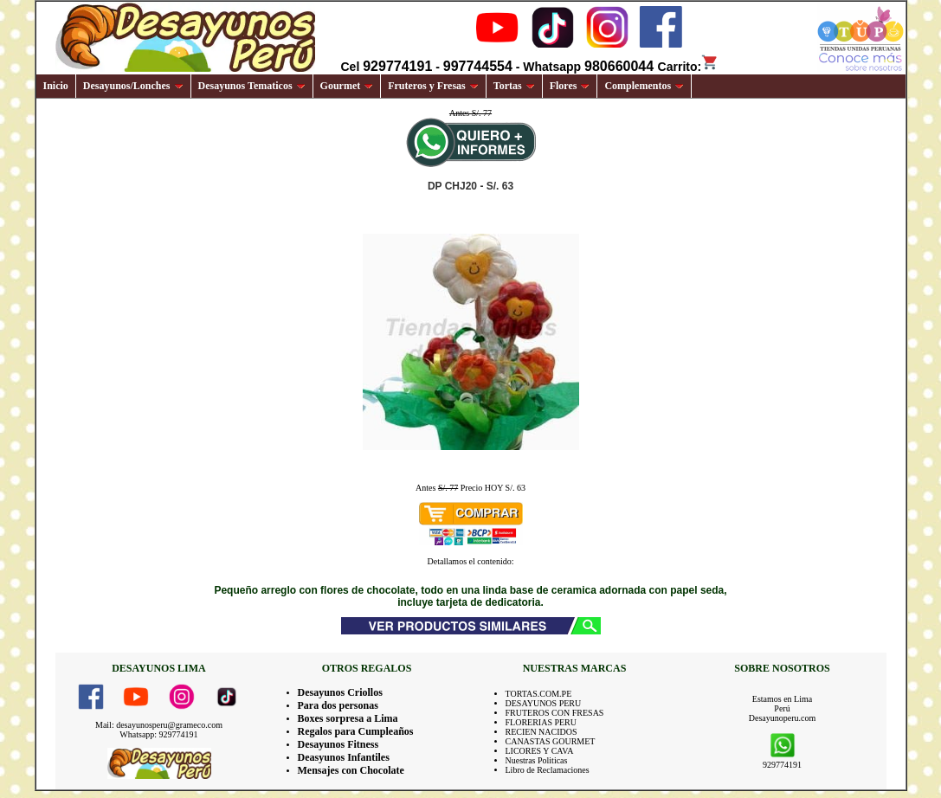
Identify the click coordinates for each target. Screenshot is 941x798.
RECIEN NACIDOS (541, 732)
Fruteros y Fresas (433, 86)
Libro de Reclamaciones (548, 770)
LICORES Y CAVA (540, 751)
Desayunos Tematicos (252, 86)
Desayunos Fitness (338, 744)
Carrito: (688, 67)
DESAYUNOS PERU (544, 703)
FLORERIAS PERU (541, 722)
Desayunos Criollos (340, 692)
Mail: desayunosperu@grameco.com (158, 725)
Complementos (644, 86)
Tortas (514, 86)
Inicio (55, 86)
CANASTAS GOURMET (551, 741)
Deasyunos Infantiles (344, 757)
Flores (570, 86)
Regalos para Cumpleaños (356, 731)
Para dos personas (338, 705)
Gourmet (347, 86)
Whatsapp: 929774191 (158, 734)
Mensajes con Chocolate (351, 770)
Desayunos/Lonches (133, 86)
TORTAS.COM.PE (539, 693)
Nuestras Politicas (537, 760)
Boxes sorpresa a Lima (348, 718)
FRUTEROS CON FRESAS (555, 713)
